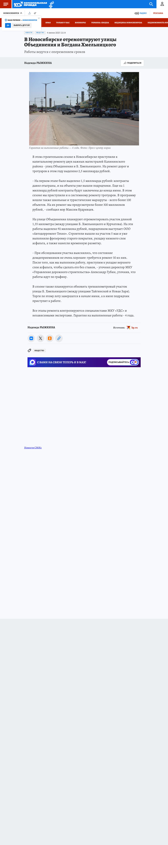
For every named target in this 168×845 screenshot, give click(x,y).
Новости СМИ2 (33, 447)
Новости (28, 32)
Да (8, 25)
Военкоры (80, 22)
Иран (48, 22)
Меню (4, 4)
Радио (143, 13)
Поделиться (132, 63)
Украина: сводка (100, 22)
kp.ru (135, 327)
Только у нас (63, 22)
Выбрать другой (22, 25)
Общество (40, 32)
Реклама (158, 13)
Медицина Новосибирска (128, 22)
